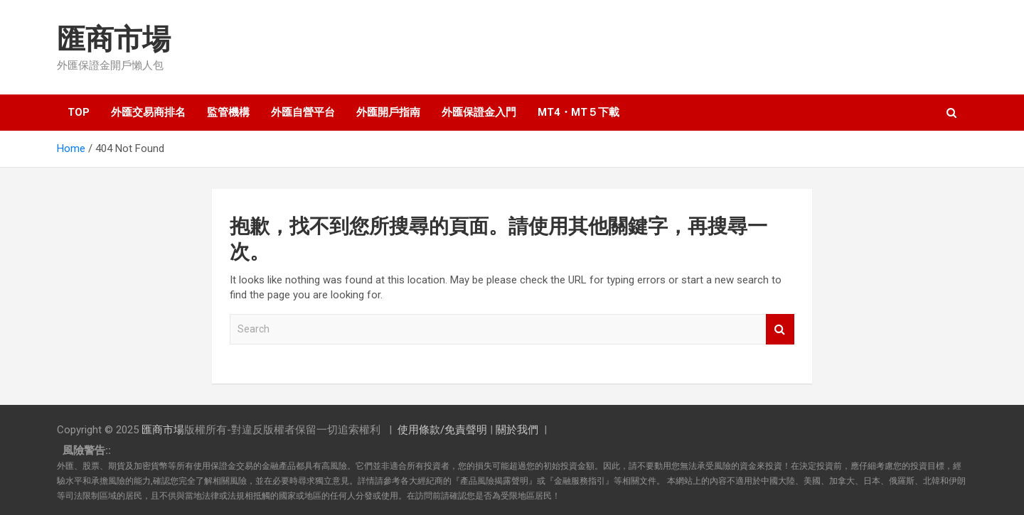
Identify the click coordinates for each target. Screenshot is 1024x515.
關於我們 (517, 429)
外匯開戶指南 (388, 112)
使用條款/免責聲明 (442, 429)
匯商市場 (114, 39)
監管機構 (228, 112)
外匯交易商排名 (148, 112)
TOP (79, 112)
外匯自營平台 (303, 112)
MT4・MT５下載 (578, 112)
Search (780, 329)
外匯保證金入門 (479, 112)
